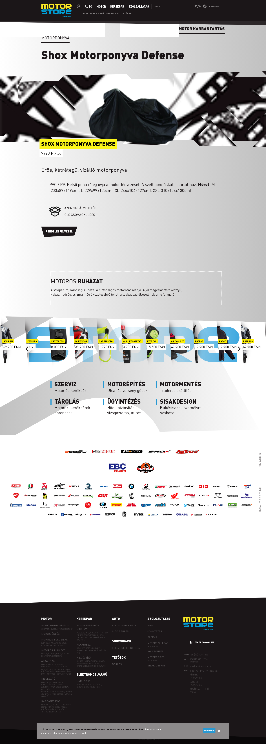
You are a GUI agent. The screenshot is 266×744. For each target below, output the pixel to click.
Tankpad (68, 692)
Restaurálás (152, 661)
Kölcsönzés (155, 651)
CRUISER (80, 637)
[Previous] (27, 349)
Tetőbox (119, 657)
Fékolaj (55, 705)
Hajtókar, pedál (92, 650)
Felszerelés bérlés (126, 647)
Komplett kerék (84, 648)
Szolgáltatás (158, 619)
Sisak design (156, 665)
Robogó (87, 685)
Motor (46, 619)
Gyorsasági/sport (64, 629)
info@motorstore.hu (200, 666)
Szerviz (152, 637)
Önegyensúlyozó (84, 687)
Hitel (150, 625)
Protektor (46, 656)
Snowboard (121, 641)
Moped (80, 685)
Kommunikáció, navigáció (52, 692)
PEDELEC (80, 633)
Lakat (90, 666)
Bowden (58, 664)
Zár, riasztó (46, 687)
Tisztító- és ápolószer (51, 712)
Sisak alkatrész (60, 645)
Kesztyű (65, 654)
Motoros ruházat (53, 650)
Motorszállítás (158, 643)
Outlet (158, 6)
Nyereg (80, 650)
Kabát (58, 654)
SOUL (104, 637)
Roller (96, 687)
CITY (101, 635)
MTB (87, 633)
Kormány (61, 674)
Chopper (45, 629)
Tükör (68, 674)
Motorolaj (46, 705)
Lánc (43, 674)
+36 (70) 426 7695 (199, 654)
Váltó (102, 650)
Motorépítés (156, 657)
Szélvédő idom (56, 694)
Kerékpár (84, 619)
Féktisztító (46, 707)
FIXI (102, 633)
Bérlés (117, 664)
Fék (78, 653)
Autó (116, 619)
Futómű (44, 669)
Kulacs (101, 661)
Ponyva (45, 694)
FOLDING (88, 637)
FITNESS (80, 635)
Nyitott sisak (46, 645)
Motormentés (153, 647)
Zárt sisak (45, 643)
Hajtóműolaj (61, 709)
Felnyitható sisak (58, 643)
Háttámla (68, 694)
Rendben (209, 730)
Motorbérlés (50, 633)
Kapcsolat (215, 6)
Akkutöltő (46, 682)
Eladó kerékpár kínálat (88, 627)
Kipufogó (51, 674)
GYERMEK (81, 640)
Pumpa (94, 661)
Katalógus (83, 681)
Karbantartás (51, 701)
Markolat (81, 664)
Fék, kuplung (60, 667)
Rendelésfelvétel (59, 231)
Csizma (44, 654)
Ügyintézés (154, 631)
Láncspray (65, 705)
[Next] (239, 349)
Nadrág (51, 654)
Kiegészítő (57, 656)
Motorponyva (55, 37)
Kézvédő (45, 689)
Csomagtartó (92, 664)
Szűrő (50, 672)
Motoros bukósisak (54, 639)
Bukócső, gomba (60, 687)
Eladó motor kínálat (55, 625)
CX (106, 633)
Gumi (52, 669)
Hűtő (43, 672)
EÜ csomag (58, 685)
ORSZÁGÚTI (94, 633)
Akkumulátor (47, 664)
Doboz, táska (47, 685)
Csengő (80, 661)
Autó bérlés (120, 631)
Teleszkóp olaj (59, 707)
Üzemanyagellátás (62, 672)
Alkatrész (48, 660)
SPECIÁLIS (97, 637)
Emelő (45, 696)
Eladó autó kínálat (125, 625)
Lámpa (87, 661)
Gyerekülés (82, 666)
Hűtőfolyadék (47, 709)
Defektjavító (57, 682)
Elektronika (46, 667)
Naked (53, 629)
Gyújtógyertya (62, 669)
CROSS (86, 635)
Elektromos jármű (92, 674)
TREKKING (94, 635)
